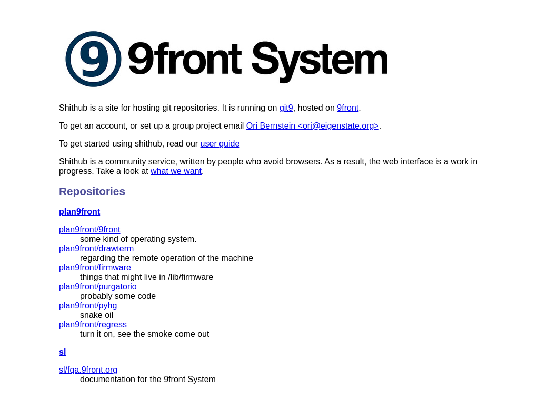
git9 (286, 107)
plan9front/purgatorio (98, 286)
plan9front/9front (90, 229)
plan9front (79, 211)
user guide (220, 143)
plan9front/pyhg (88, 305)
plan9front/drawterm (96, 248)
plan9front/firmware (95, 267)
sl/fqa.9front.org (88, 369)
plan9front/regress (93, 324)
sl (62, 351)
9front (347, 107)
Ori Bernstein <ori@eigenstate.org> (312, 125)
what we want (176, 171)
